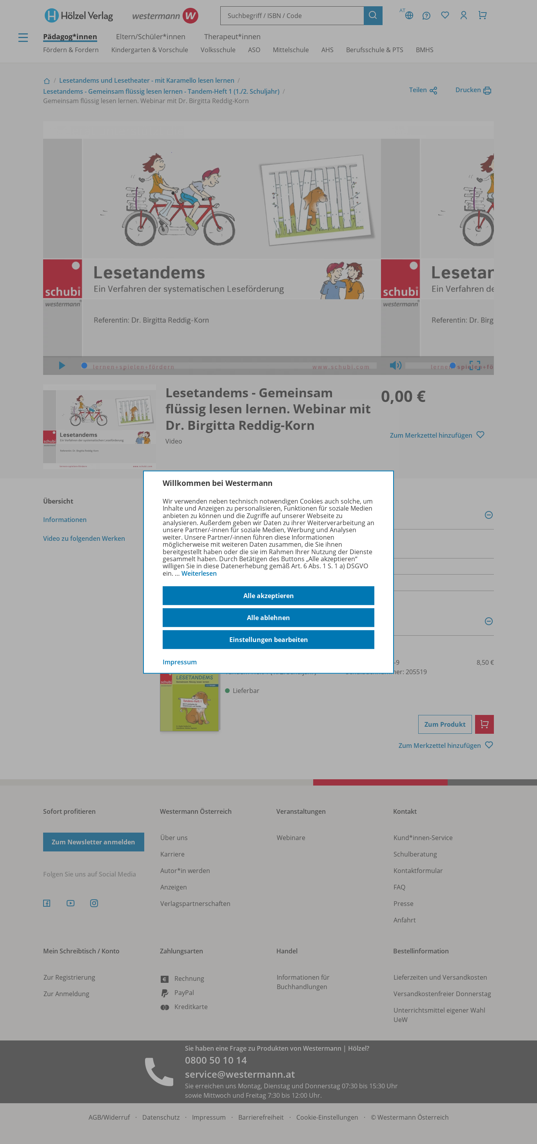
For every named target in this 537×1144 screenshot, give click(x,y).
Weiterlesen (199, 573)
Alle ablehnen (268, 617)
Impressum (180, 662)
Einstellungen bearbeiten (268, 639)
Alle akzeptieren (268, 595)
